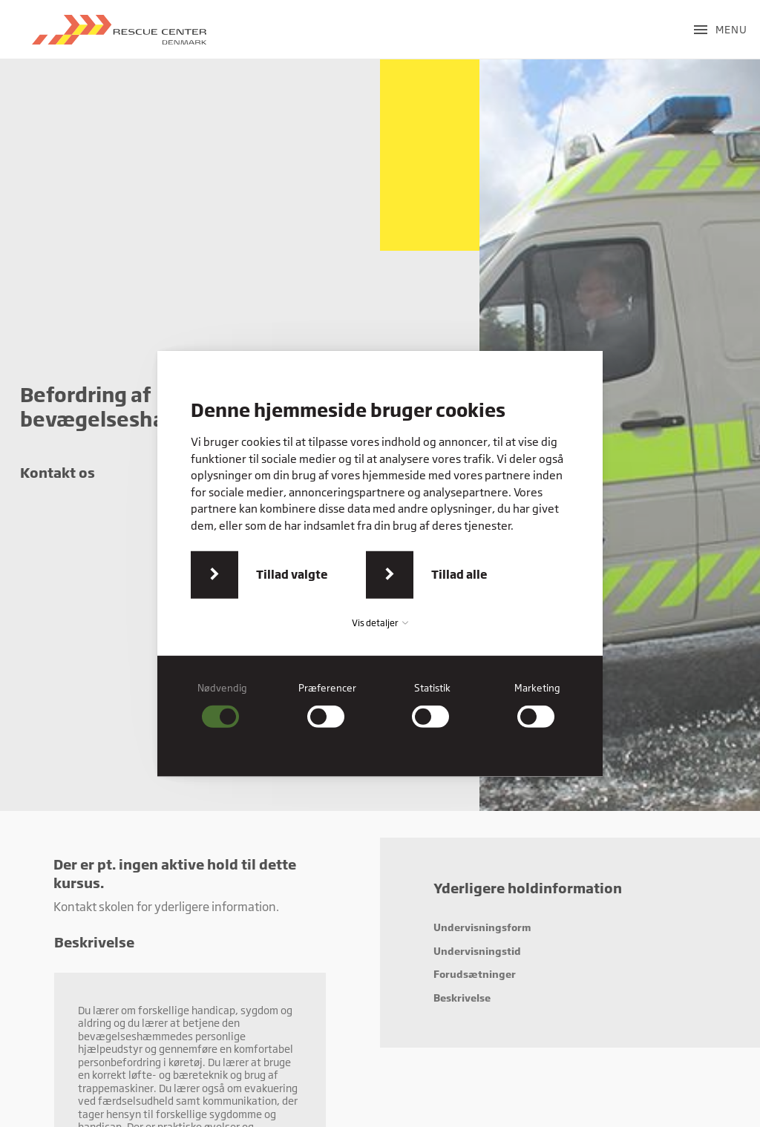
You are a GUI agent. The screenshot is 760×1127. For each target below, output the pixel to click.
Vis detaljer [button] (380, 622)
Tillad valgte (292, 574)
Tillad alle (459, 574)
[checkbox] (222, 705)
